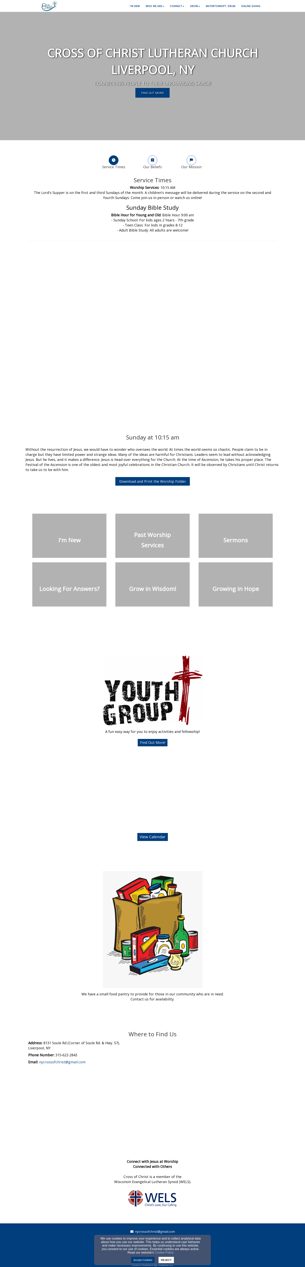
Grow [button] (195, 6)
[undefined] (69, 538)
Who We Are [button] (155, 6)
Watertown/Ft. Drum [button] (220, 6)
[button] (152, 742)
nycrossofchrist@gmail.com (155, 1231)
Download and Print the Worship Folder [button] (152, 481)
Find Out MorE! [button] (152, 92)
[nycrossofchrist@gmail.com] (62, 1062)
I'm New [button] (135, 6)
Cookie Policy (164, 1252)
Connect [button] (177, 6)
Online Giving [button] (250, 6)
